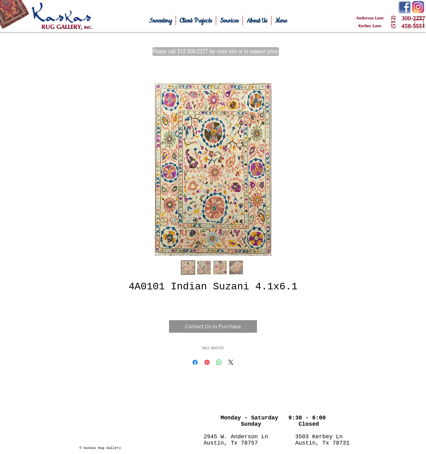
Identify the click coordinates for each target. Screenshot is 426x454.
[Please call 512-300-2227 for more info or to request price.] (215, 51)
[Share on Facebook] (195, 362)
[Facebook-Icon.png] (404, 7)
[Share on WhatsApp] (219, 362)
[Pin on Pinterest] (207, 362)
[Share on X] (231, 362)
